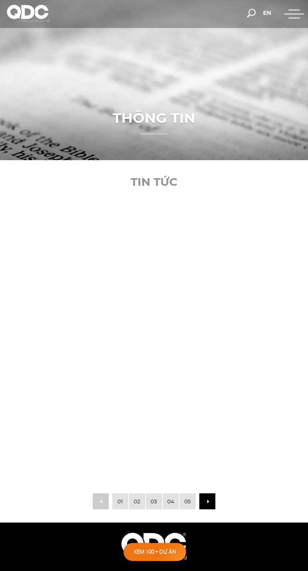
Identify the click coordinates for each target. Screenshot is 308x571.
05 (187, 501)
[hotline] (177, 13)
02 (137, 501)
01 (120, 501)
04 (170, 501)
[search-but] (251, 12)
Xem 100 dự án (155, 551)
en (267, 12)
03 (154, 501)
